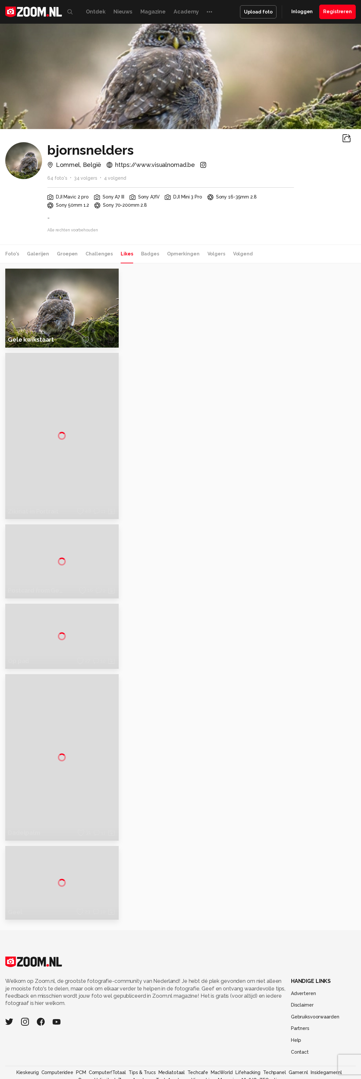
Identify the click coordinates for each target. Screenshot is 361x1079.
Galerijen (38, 253)
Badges (150, 253)
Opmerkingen (183, 253)
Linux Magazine (222, 1046)
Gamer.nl (298, 1039)
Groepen (67, 253)
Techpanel (274, 1039)
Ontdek (96, 12)
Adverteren (303, 960)
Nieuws (122, 12)
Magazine (153, 12)
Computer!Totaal (107, 1039)
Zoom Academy (136, 1046)
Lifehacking (247, 1039)
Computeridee (57, 1039)
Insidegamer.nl (326, 1039)
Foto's (12, 253)
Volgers (216, 253)
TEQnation (270, 1046)
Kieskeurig (27, 1039)
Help (296, 1007)
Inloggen (302, 11)
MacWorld (222, 1039)
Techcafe (197, 1039)
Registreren (337, 11)
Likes (127, 253)
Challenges (99, 253)
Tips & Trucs (142, 1039)
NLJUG (249, 1046)
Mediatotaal (171, 1039)
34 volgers (85, 178)
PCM (81, 1039)
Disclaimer (302, 972)
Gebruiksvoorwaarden (315, 984)
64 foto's (57, 178)
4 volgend (115, 178)
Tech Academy (172, 1046)
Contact (300, 1018)
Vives (197, 1046)
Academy (186, 12)
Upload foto (258, 11)
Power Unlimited (97, 1046)
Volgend (243, 253)
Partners (300, 995)
